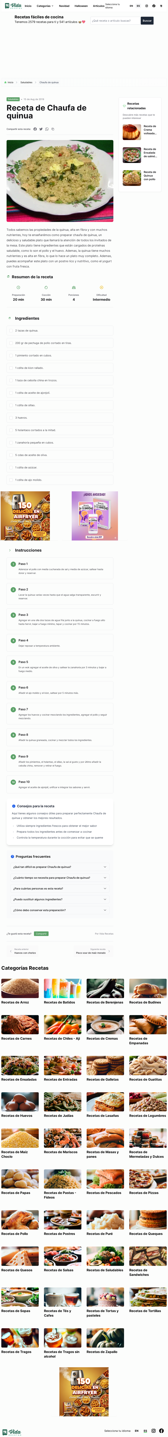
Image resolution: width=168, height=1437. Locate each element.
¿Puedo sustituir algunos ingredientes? (60, 899)
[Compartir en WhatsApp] (47, 129)
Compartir (41, 933)
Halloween (81, 6)
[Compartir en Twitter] (41, 129)
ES (138, 5)
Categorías (45, 6)
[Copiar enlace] (52, 129)
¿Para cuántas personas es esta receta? (60, 888)
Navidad (64, 6)
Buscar (147, 20)
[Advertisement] (84, 53)
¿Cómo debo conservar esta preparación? (60, 910)
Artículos (99, 6)
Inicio (28, 6)
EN (131, 5)
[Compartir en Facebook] (35, 129)
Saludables (26, 82)
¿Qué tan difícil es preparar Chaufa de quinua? (60, 867)
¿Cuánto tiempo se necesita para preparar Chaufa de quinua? (60, 877)
